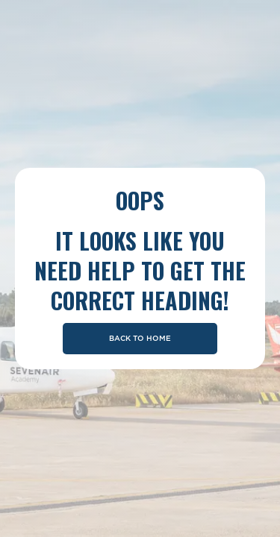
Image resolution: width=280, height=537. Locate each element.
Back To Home (140, 338)
